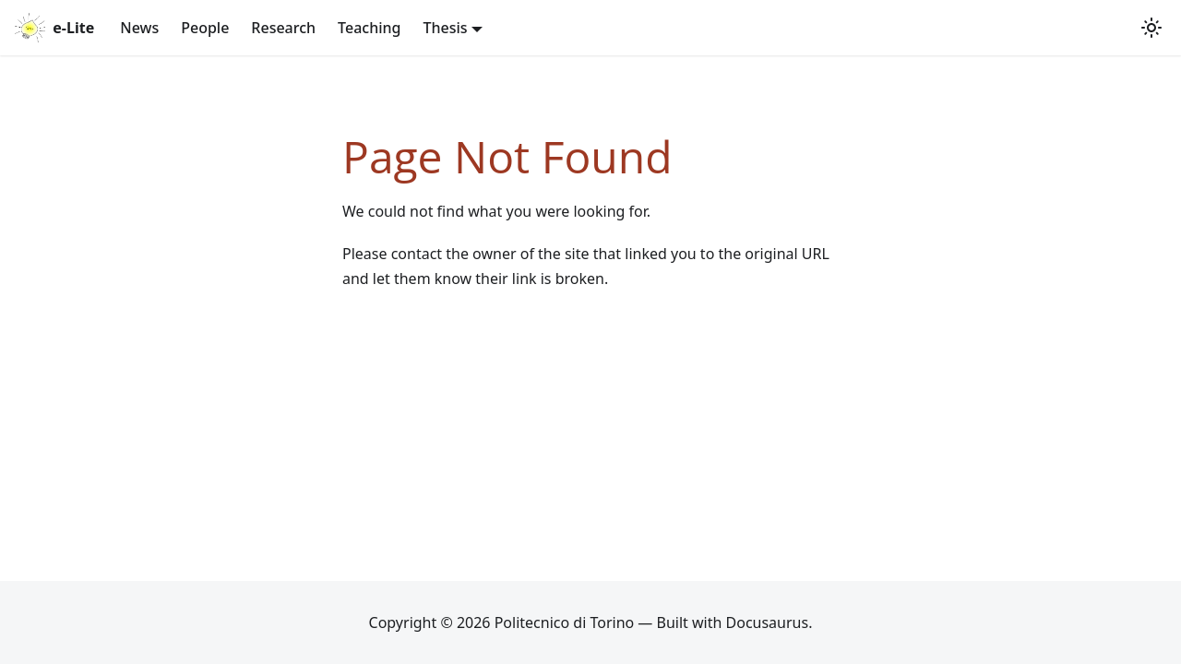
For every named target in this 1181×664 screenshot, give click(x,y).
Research (283, 28)
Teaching (369, 28)
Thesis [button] (445, 28)
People (205, 28)
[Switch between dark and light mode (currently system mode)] (1151, 27)
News (139, 28)
